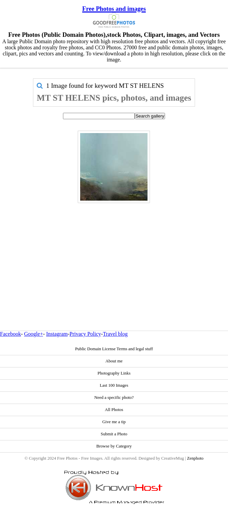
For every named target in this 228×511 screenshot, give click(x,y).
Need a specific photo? (114, 397)
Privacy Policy (85, 334)
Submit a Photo (114, 434)
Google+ (33, 334)
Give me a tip (114, 421)
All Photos (114, 409)
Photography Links (114, 373)
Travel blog (115, 334)
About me (114, 361)
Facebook (10, 334)
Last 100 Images (114, 385)
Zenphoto (195, 458)
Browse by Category (114, 446)
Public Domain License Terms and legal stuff (114, 349)
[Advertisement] (114, 252)
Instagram (57, 334)
